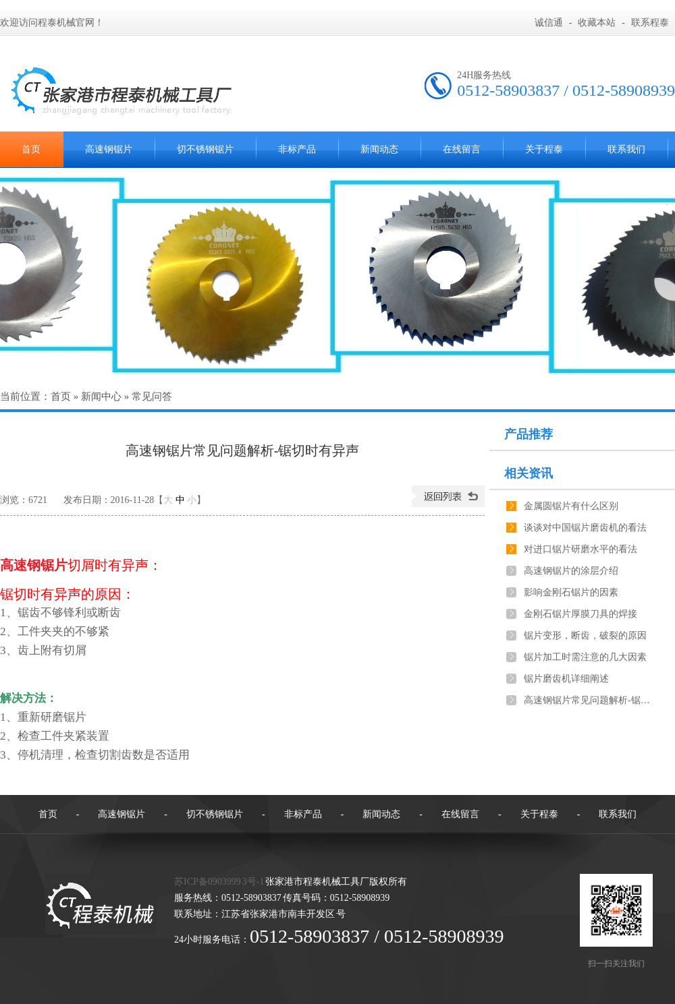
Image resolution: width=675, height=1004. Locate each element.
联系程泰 (650, 23)
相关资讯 (528, 473)
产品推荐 (528, 434)
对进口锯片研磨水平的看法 (580, 549)
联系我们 (626, 149)
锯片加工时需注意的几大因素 (585, 657)
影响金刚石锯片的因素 (571, 592)
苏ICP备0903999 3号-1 (219, 882)
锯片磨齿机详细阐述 (566, 679)
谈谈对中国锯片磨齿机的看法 (585, 528)
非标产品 (297, 149)
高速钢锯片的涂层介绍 (571, 571)
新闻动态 (379, 149)
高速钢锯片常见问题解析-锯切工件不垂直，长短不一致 (588, 700)
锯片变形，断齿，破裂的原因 (585, 635)
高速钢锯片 (108, 149)
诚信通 (549, 23)
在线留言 (462, 149)
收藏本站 (597, 23)
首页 (61, 396)
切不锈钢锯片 (205, 149)
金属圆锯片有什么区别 (571, 506)
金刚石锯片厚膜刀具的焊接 (580, 614)
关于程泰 (544, 149)
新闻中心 (101, 396)
